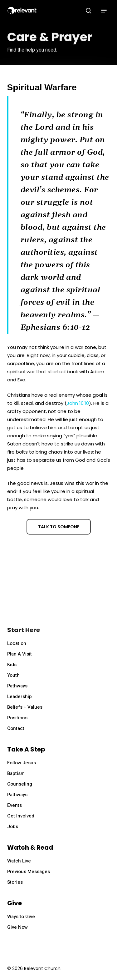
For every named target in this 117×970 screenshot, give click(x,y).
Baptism (16, 773)
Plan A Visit (19, 654)
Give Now (17, 927)
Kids (12, 664)
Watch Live (19, 860)
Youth (13, 675)
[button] (104, 11)
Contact (15, 728)
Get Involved (20, 815)
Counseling (19, 784)
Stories (15, 882)
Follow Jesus (21, 762)
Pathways (17, 685)
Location (16, 643)
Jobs (12, 826)
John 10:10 (78, 403)
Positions (17, 717)
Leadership (19, 696)
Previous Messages (28, 871)
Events (14, 805)
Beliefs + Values (24, 707)
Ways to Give (21, 916)
